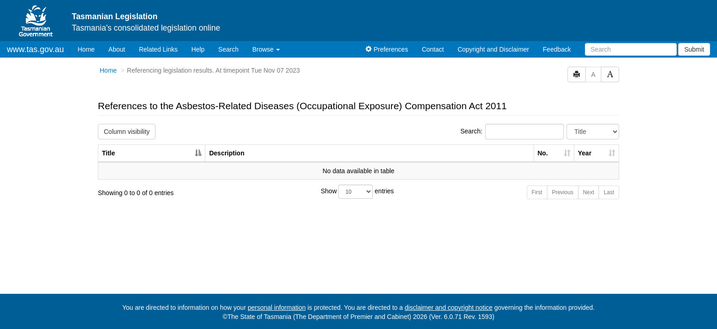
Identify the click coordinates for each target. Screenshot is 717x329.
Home (90, 48)
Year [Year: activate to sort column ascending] (585, 153)
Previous (562, 192)
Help (198, 49)
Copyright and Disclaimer (493, 49)
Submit (694, 49)
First (537, 192)
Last (609, 192)
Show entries (357, 192)
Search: (512, 131)
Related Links (158, 49)
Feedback (557, 49)
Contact (433, 49)
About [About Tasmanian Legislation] (116, 49)
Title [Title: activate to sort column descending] (108, 153)
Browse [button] (266, 49)
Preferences (386, 49)
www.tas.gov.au (35, 49)
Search (228, 49)
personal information (277, 307)
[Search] (631, 49)
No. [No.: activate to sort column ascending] (543, 153)
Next (588, 192)
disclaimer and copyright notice (448, 307)
